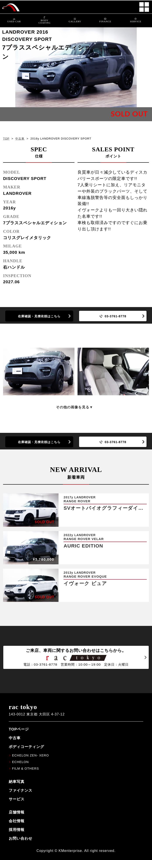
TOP (6, 138)
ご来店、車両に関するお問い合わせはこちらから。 (76, 657)
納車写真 (16, 781)
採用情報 (16, 829)
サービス (16, 799)
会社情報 (16, 821)
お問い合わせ (20, 838)
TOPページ (19, 729)
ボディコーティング (26, 746)
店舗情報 (16, 812)
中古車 (19, 138)
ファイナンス (20, 790)
